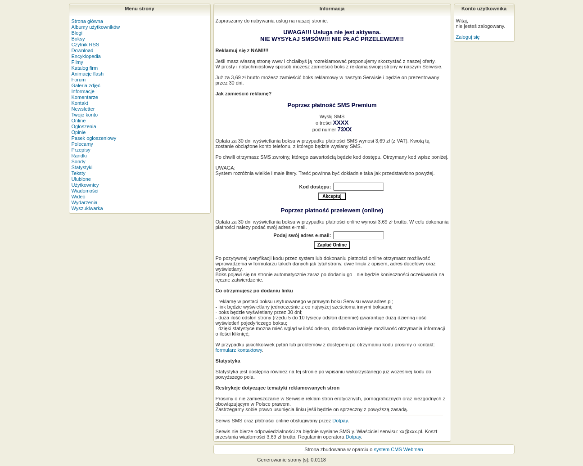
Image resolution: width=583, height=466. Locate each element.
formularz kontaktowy (239, 350)
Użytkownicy (85, 185)
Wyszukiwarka (87, 208)
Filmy (77, 62)
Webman (413, 449)
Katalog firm (85, 68)
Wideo (79, 196)
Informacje (83, 91)
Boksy (78, 38)
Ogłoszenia (84, 126)
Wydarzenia (85, 202)
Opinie (79, 132)
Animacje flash (88, 73)
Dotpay (340, 420)
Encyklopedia (86, 56)
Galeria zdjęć (86, 85)
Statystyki (82, 167)
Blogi (77, 33)
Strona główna (87, 21)
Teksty (79, 173)
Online (79, 120)
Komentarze (85, 97)
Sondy (79, 161)
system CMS (388, 449)
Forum (79, 79)
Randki (79, 155)
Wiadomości (85, 190)
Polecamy (82, 144)
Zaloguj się (468, 37)
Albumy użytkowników (96, 27)
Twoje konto (85, 114)
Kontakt (80, 103)
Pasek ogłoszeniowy (94, 138)
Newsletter (83, 109)
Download (83, 50)
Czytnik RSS (85, 44)
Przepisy (81, 149)
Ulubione (81, 179)
